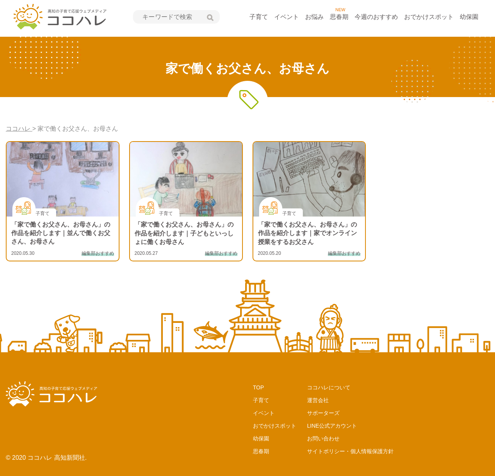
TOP (258, 387)
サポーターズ (323, 413)
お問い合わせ (323, 438)
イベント (286, 17)
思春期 (339, 17)
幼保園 (469, 17)
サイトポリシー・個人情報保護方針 (350, 451)
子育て (258, 17)
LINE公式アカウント (332, 426)
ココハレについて (328, 387)
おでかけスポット (429, 17)
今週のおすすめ (376, 17)
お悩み (314, 17)
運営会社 (318, 400)
